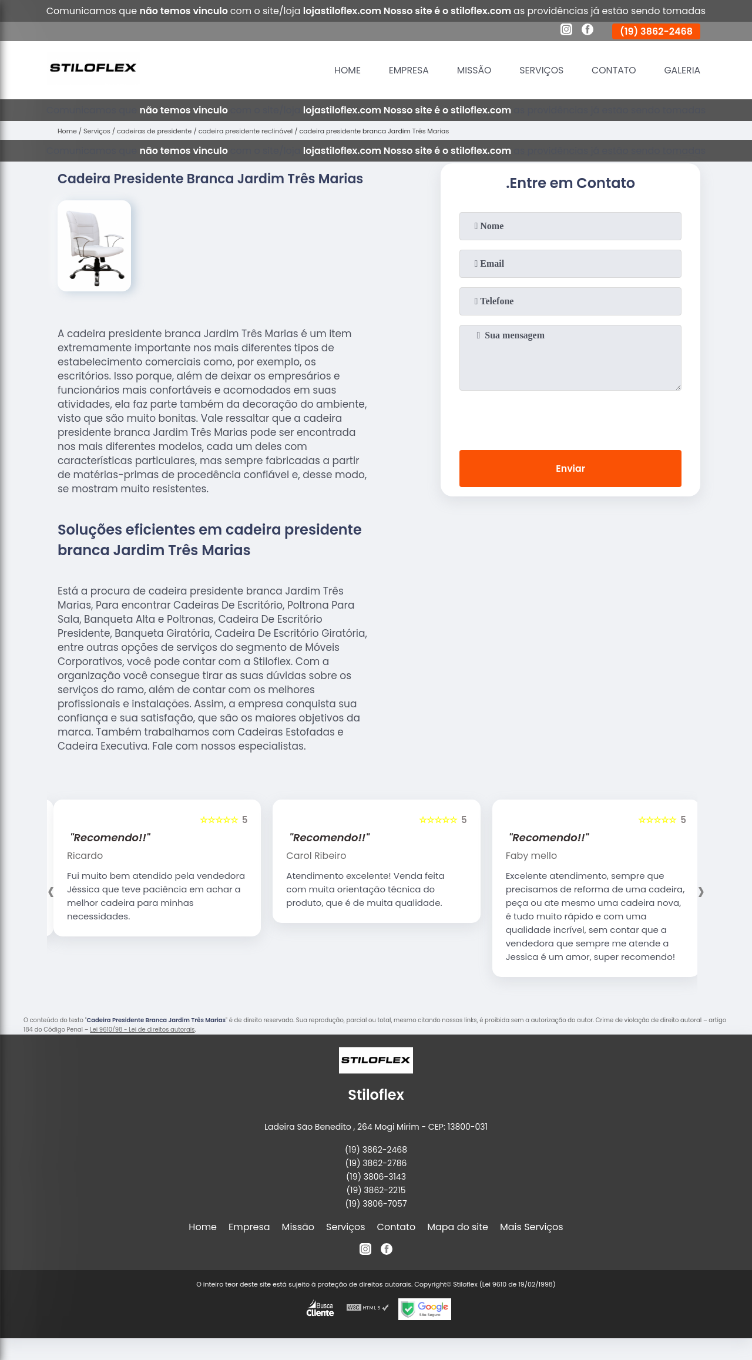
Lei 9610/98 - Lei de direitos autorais (142, 1029)
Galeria (681, 70)
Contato (612, 70)
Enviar (570, 468)
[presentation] (570, 418)
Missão (471, 70)
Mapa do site (457, 1227)
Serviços (539, 70)
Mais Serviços (531, 1227)
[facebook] (587, 31)
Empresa (405, 70)
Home (343, 70)
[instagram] (566, 31)
